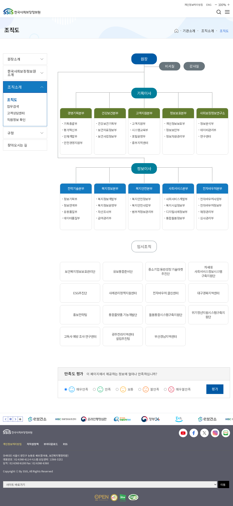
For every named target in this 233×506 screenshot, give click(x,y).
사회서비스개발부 (177, 199)
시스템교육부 (140, 130)
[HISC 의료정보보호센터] (65, 419)
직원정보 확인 (16, 119)
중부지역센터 (140, 143)
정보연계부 (70, 205)
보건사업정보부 (107, 136)
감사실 (194, 66)
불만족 (154, 389)
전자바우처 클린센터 (165, 293)
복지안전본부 (144, 188)
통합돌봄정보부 (175, 218)
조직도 (12, 99)
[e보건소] (37, 419)
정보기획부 (70, 199)
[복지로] (179, 419)
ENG (208, 4)
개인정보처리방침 (193, 4)
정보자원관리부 (175, 136)
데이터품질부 (72, 218)
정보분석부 (207, 123)
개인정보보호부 (175, 123)
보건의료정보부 (107, 130)
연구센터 (205, 136)
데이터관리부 (208, 130)
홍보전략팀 (80, 315)
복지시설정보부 (175, 205)
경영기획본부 (76, 113)
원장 (144, 59)
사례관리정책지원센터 (123, 293)
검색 (218, 12)
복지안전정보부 (141, 199)
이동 (223, 485)
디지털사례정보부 (177, 212)
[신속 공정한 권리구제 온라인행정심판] (94, 419)
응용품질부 (70, 212)
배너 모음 (20, 419)
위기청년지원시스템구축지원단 (208, 314)
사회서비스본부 (178, 188)
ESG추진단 (80, 293)
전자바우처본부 (212, 188)
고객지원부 (138, 123)
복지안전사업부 (141, 205)
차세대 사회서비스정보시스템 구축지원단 (208, 271)
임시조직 (144, 246)
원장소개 (13, 59)
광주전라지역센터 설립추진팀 (123, 336)
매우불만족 (183, 389)
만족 (108, 389)
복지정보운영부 (107, 205)
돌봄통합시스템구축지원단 (165, 315)
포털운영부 (138, 136)
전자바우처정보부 (211, 205)
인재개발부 (70, 136)
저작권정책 (32, 444)
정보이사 (144, 168)
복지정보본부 (110, 188)
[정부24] (150, 419)
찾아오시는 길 (17, 145)
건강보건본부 (110, 113)
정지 (10, 419)
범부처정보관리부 (142, 212)
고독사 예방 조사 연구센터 (80, 336)
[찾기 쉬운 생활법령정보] (122, 419)
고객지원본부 (144, 113)
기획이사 (144, 93)
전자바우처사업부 (211, 199)
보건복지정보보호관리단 (80, 271)
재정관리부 (207, 212)
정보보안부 (172, 130)
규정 (10, 132)
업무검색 (13, 106)
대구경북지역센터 (208, 293)
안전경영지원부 (73, 143)
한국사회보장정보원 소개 (21, 73)
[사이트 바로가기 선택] (110, 484)
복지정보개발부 (107, 199)
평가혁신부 (70, 130)
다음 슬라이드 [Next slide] (15, 419)
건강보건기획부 (107, 123)
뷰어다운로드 (51, 444)
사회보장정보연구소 (212, 113)
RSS (65, 444)
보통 (131, 389)
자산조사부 (104, 212)
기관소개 (189, 30)
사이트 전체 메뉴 (227, 12)
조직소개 (207, 30)
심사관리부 (207, 218)
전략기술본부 (76, 188)
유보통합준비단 (123, 271)
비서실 (170, 66)
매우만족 (82, 389)
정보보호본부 (178, 113)
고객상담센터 (16, 113)
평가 (215, 388)
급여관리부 (104, 218)
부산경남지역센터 (166, 336)
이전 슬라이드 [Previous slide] (5, 419)
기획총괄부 (70, 123)
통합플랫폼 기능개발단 (123, 315)
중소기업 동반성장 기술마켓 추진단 (165, 271)
